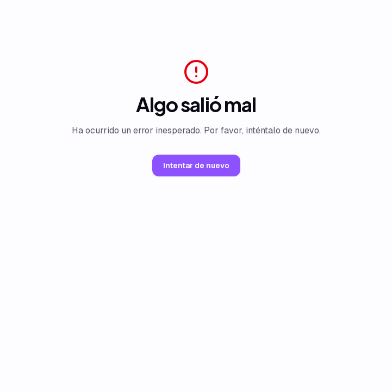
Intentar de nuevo (196, 165)
